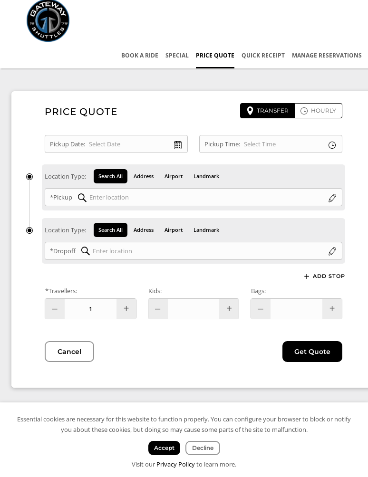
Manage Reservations (327, 55)
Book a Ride (139, 55)
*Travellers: (61, 290)
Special (177, 55)
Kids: (155, 290)
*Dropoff (63, 251)
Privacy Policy (175, 464)
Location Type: (65, 176)
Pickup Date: (67, 144)
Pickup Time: (222, 144)
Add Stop (329, 276)
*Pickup (61, 197)
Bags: (258, 290)
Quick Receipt (263, 55)
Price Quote (215, 55)
